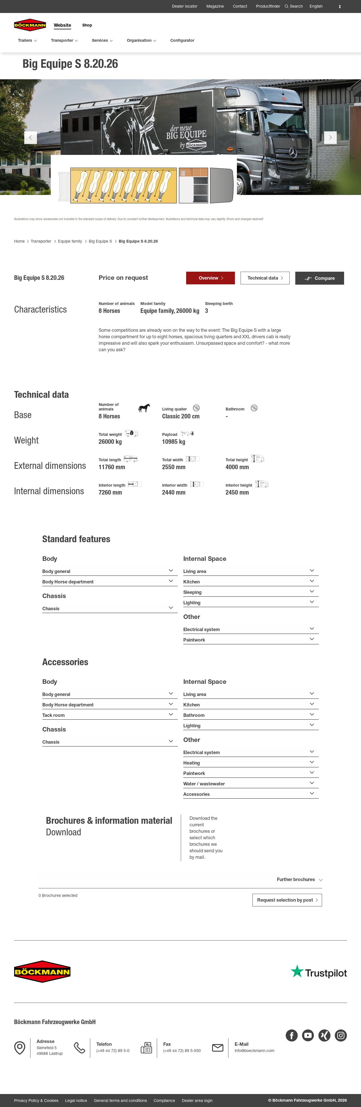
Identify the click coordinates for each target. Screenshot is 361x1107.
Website (62, 26)
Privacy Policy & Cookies (36, 1101)
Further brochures (296, 885)
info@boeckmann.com (254, 1051)
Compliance (164, 1101)
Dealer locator (184, 7)
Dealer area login (197, 1101)
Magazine (215, 7)
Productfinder (268, 7)
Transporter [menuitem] (62, 41)
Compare (325, 284)
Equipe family (70, 246)
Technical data (263, 283)
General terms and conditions (120, 1101)
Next (330, 142)
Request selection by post (285, 905)
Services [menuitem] (100, 41)
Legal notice (76, 1101)
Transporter (41, 246)
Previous (30, 142)
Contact (240, 7)
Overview (208, 283)
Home (19, 246)
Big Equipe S (100, 246)
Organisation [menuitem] (139, 41)
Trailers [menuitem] (25, 41)
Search (296, 7)
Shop (87, 26)
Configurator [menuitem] (182, 41)
